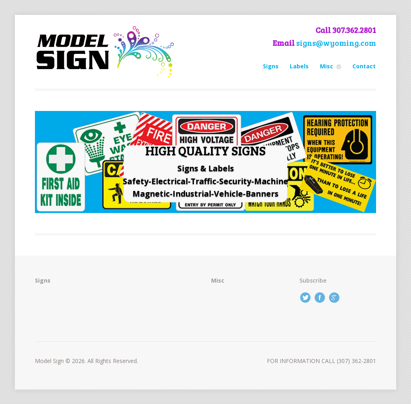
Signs (271, 66)
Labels (299, 66)
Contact (364, 66)
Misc (326, 66)
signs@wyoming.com (336, 42)
